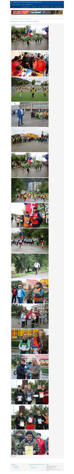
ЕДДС (52, 6)
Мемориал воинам (28, 4)
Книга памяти (18, 4)
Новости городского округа (18, 455)
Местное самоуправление (25, 6)
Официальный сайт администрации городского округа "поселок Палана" (27, 2)
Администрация (34, 6)
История (23, 4)
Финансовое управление (46, 6)
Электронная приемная (58, 6)
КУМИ (39, 6)
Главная (13, 4)
